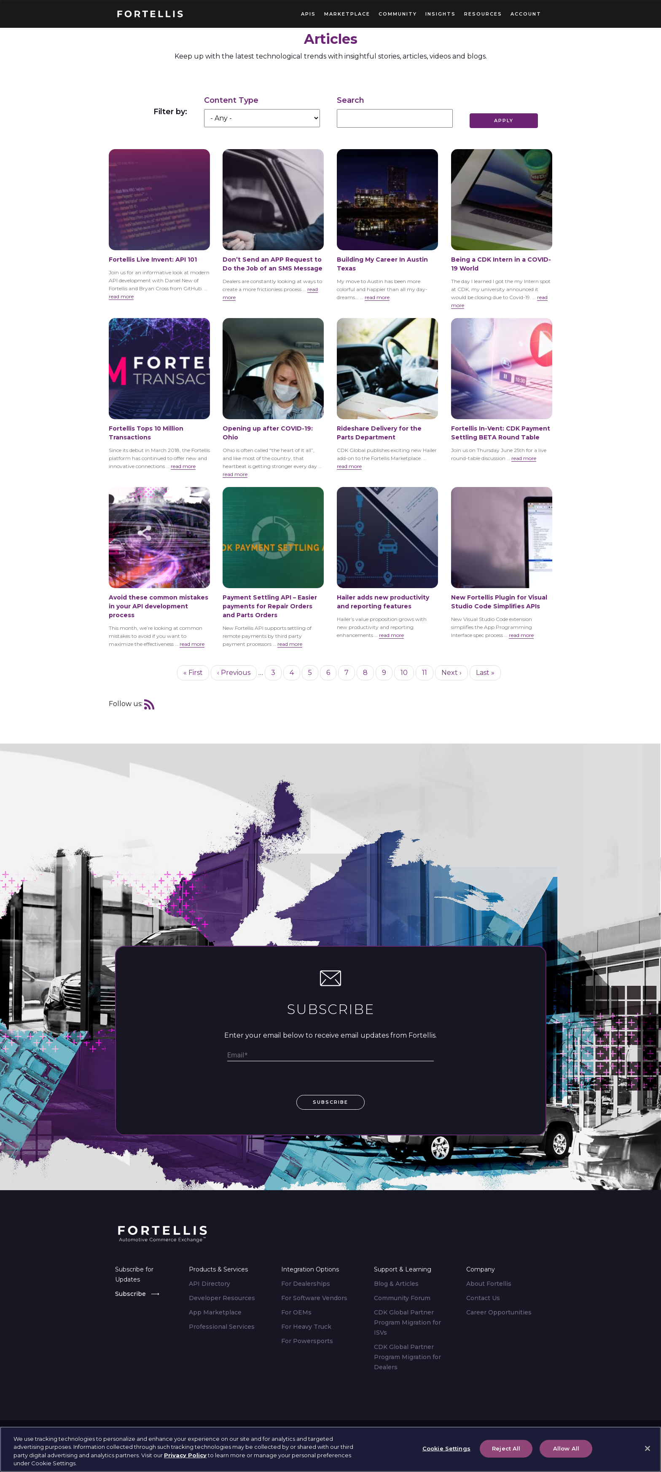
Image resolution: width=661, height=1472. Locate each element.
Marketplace (347, 14)
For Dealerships (305, 1283)
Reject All (506, 1449)
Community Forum (402, 1298)
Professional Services (222, 1326)
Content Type (231, 100)
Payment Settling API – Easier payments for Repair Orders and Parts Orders (270, 606)
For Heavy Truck (306, 1326)
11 (427, 672)
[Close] (647, 1450)
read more (121, 296)
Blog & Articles (396, 1283)
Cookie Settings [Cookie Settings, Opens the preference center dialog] (446, 1449)
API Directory (209, 1283)
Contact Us (483, 1298)
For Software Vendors (314, 1298)
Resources (483, 14)
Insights (440, 14)
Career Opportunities (499, 1312)
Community (398, 14)
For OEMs (296, 1312)
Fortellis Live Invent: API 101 (153, 259)
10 (407, 672)
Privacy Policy (185, 1456)
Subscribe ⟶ (137, 1294)
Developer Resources (222, 1298)
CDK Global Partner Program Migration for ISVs (407, 1322)
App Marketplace (215, 1312)
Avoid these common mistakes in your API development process (158, 606)
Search (350, 100)
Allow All (566, 1449)
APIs (308, 14)
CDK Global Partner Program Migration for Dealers (407, 1357)
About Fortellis (488, 1283)
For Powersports (307, 1341)
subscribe (330, 1102)
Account (526, 14)
